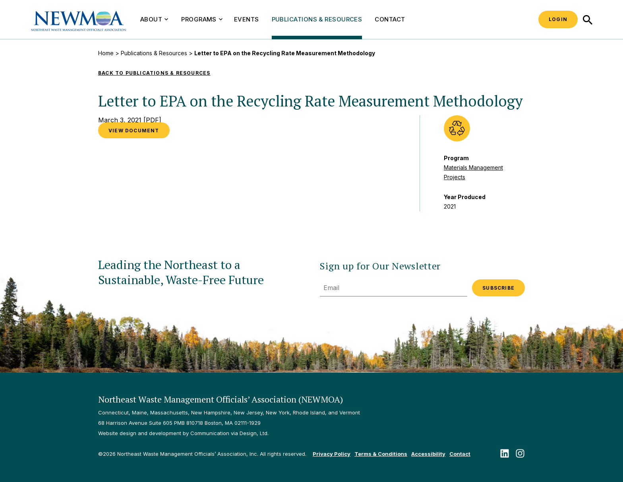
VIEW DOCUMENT (133, 131)
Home (106, 53)
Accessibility (428, 454)
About (154, 19)
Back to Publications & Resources (154, 73)
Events (246, 19)
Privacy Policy (331, 454)
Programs (201, 19)
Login (558, 19)
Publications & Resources (317, 19)
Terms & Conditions (380, 454)
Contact (390, 19)
